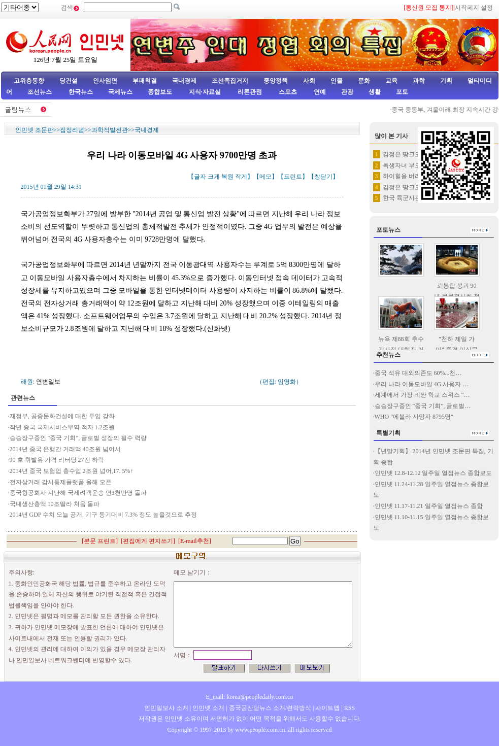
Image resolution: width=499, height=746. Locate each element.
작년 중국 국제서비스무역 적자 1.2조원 (62, 427)
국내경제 (184, 80)
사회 (309, 80)
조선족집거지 (230, 80)
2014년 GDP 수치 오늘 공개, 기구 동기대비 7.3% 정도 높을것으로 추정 (103, 514)
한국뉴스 (81, 91)
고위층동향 (29, 80)
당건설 (68, 80)
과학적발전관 (109, 129)
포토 (402, 91)
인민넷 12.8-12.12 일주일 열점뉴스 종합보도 (433, 473)
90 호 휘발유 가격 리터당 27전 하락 (57, 459)
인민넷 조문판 (34, 129)
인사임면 (105, 80)
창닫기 (323, 176)
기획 (446, 80)
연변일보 (48, 381)
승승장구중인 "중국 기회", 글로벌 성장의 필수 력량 (78, 438)
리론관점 (250, 91)
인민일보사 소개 (166, 707)
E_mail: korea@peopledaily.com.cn (249, 696)
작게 (241, 176)
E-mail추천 (194, 541)
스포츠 (287, 91)
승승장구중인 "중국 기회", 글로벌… (423, 406)
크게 (214, 176)
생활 (375, 91)
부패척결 (144, 80)
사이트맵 (327, 707)
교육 (391, 80)
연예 (319, 91)
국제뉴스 (120, 91)
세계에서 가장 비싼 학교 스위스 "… (422, 394)
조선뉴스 (40, 91)
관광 (347, 91)
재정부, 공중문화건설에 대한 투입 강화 (63, 416)
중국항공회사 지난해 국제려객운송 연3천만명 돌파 (78, 492)
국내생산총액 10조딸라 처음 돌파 (54, 503)
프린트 (293, 176)
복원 (227, 176)
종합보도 (160, 91)
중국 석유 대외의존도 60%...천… (418, 373)
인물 (336, 80)
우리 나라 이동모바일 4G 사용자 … (422, 384)
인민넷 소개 (207, 707)
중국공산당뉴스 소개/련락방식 (270, 707)
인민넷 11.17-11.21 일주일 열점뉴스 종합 (429, 506)
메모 (265, 176)
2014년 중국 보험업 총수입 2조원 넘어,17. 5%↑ (72, 470)
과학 (419, 80)
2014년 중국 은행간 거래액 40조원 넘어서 (65, 449)
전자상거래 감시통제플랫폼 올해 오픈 (61, 482)
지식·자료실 (205, 91)
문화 (364, 80)
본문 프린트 (100, 541)
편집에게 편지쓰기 (148, 541)
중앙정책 (275, 80)
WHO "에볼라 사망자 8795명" (414, 416)
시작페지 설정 (474, 7)
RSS (349, 707)
